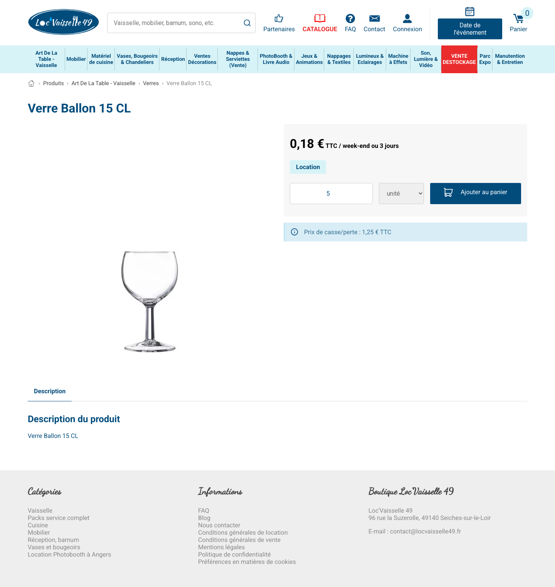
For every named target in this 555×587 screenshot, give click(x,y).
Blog (204, 518)
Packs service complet (58, 518)
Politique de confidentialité (234, 554)
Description (50, 391)
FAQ (203, 510)
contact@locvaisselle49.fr (425, 531)
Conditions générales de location (243, 532)
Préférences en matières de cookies (247, 561)
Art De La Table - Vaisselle (103, 83)
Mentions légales (221, 547)
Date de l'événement (470, 29)
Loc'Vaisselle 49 (390, 510)
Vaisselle (40, 510)
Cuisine (38, 525)
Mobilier (39, 532)
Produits (53, 83)
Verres (151, 83)
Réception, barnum (53, 539)
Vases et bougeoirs (54, 547)
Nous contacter (219, 525)
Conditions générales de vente (239, 539)
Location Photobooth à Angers (69, 554)
